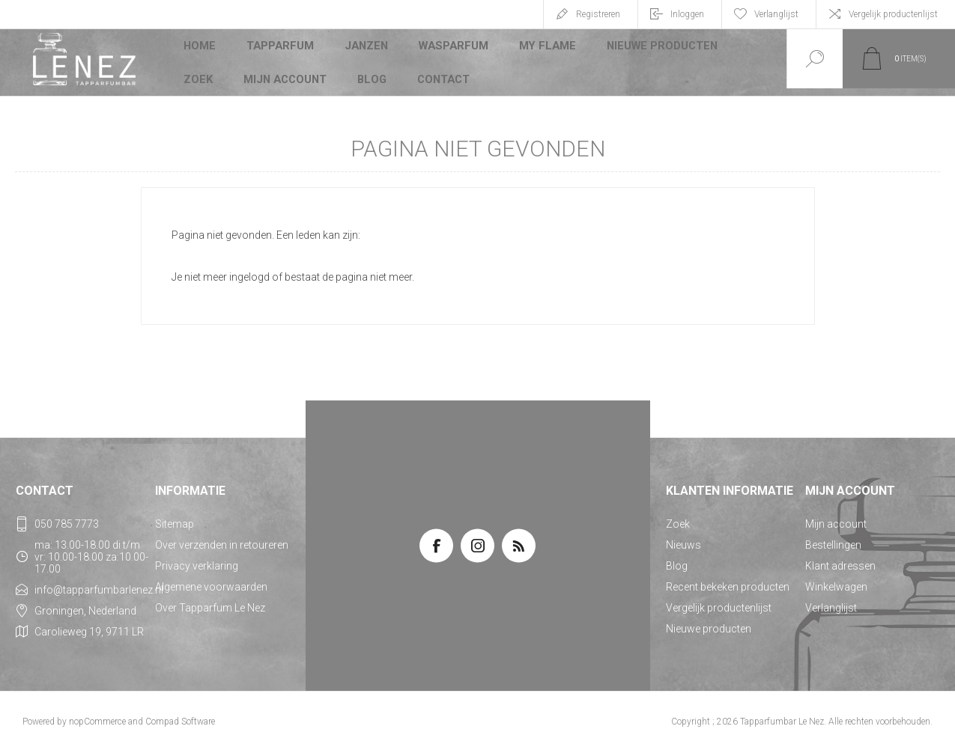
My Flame (545, 48)
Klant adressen (840, 558)
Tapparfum (281, 48)
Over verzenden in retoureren (221, 537)
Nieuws (683, 537)
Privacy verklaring (196, 558)
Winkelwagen (836, 579)
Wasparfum (453, 48)
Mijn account (286, 70)
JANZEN (366, 48)
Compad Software (180, 714)
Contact (444, 70)
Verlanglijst (831, 600)
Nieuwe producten (657, 48)
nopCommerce (97, 714)
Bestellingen (833, 537)
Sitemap (174, 516)
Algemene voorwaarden (211, 579)
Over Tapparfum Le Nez (210, 600)
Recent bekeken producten (727, 579)
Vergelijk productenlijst (893, 14)
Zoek (199, 70)
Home (200, 48)
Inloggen (687, 14)
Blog (372, 70)
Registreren (598, 14)
